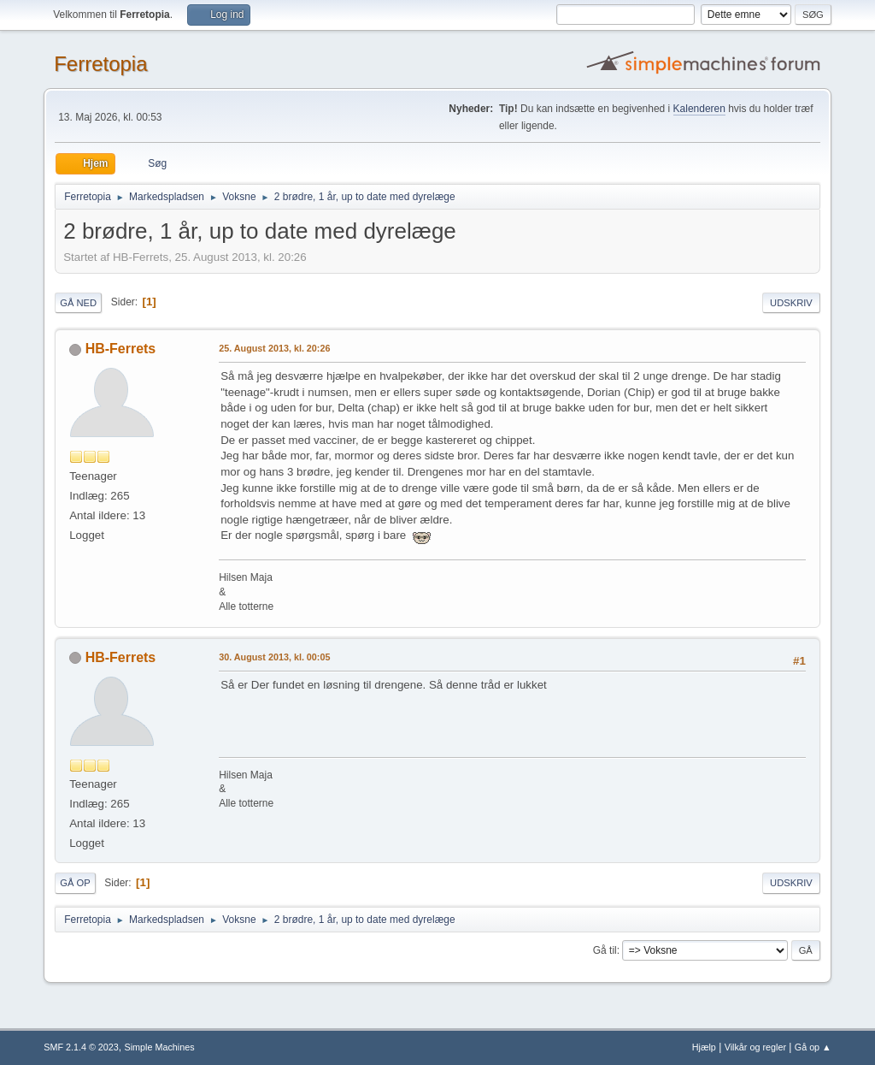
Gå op (75, 883)
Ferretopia (100, 63)
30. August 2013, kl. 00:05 (274, 657)
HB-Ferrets (120, 348)
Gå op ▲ (813, 1047)
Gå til (605, 950)
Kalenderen (699, 109)
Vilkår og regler (755, 1047)
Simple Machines (160, 1047)
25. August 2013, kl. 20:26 (274, 348)
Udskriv (791, 303)
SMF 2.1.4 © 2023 (81, 1047)
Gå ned (78, 303)
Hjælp (704, 1047)
